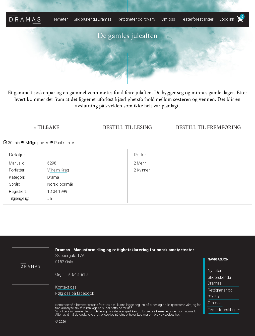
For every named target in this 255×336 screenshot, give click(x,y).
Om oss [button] (168, 19)
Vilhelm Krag (58, 170)
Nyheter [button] (61, 19)
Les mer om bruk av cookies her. (158, 314)
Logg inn (226, 19)
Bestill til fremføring (208, 127)
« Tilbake (46, 127)
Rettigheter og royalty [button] (136, 19)
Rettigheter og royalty (220, 293)
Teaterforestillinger (224, 309)
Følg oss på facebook (74, 293)
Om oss (214, 302)
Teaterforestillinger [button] (197, 19)
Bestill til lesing (127, 127)
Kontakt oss (65, 287)
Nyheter (214, 270)
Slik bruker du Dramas (219, 280)
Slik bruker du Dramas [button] (93, 19)
